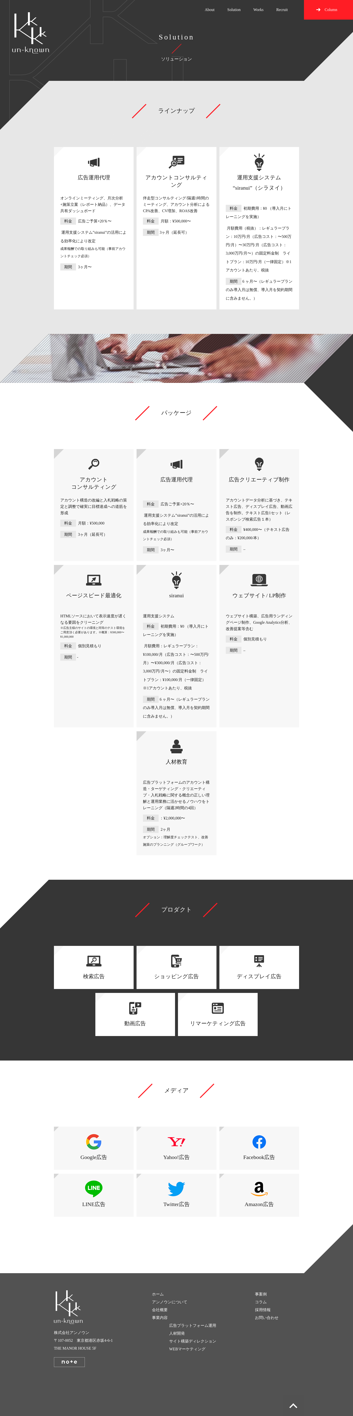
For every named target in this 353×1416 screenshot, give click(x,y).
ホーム (158, 1294)
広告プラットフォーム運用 (192, 1325)
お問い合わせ (266, 1318)
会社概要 (160, 1310)
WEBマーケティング (187, 1349)
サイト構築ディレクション (192, 1341)
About (209, 10)
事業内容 (160, 1318)
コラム (261, 1302)
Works (258, 10)
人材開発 (177, 1333)
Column (331, 10)
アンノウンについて (169, 1302)
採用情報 (263, 1310)
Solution (233, 10)
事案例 (261, 1294)
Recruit (282, 10)
